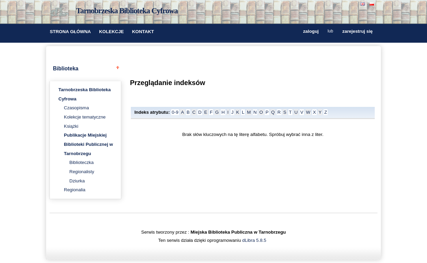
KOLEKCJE (111, 31)
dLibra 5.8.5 (254, 240)
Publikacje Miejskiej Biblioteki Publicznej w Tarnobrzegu (88, 144)
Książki (71, 126)
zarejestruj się (357, 31)
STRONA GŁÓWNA (70, 31)
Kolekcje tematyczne (85, 117)
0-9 (175, 112)
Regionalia (74, 189)
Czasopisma (76, 107)
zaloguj (311, 31)
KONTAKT (143, 31)
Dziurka (77, 180)
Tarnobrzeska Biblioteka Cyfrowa (127, 10)
